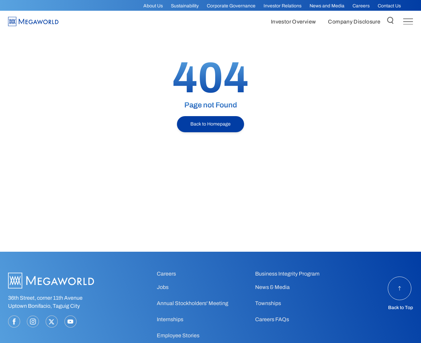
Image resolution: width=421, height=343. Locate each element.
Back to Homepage (210, 124)
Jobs (163, 287)
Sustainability (185, 5)
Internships (170, 319)
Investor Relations (282, 5)
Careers (361, 5)
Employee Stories (178, 335)
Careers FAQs (272, 319)
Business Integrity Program (287, 274)
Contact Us (389, 5)
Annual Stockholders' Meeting (192, 303)
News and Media (327, 5)
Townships (268, 303)
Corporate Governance (231, 5)
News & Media (272, 287)
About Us (153, 5)
